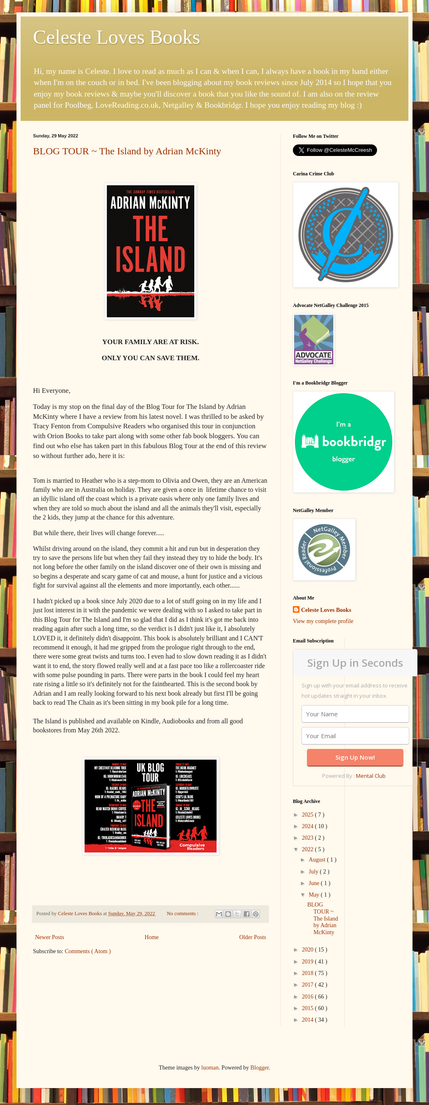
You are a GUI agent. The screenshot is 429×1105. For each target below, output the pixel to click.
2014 (308, 1020)
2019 (308, 962)
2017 (308, 985)
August (318, 860)
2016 (308, 997)
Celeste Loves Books (116, 37)
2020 (308, 950)
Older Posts (252, 937)
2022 (308, 849)
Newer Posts (49, 937)
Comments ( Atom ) (88, 951)
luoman (210, 1068)
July (314, 872)
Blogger (259, 1068)
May (315, 895)
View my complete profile (323, 621)
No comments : (183, 913)
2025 (308, 815)
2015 (308, 1008)
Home (152, 937)
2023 (308, 838)
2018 (308, 973)
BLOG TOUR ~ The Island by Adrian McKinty (127, 151)
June (315, 883)
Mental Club (371, 775)
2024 (308, 826)
